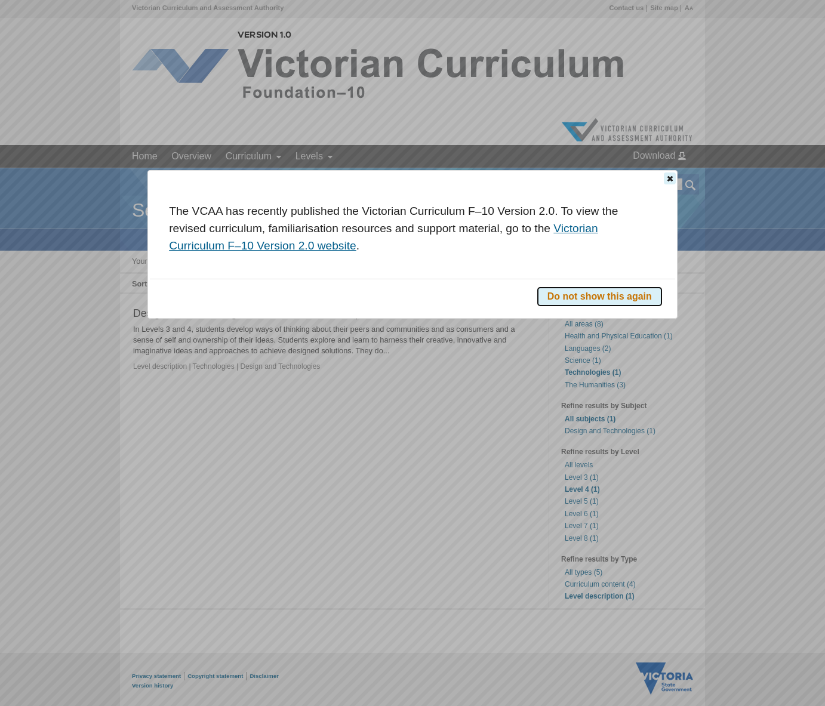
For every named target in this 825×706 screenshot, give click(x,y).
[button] (670, 178)
